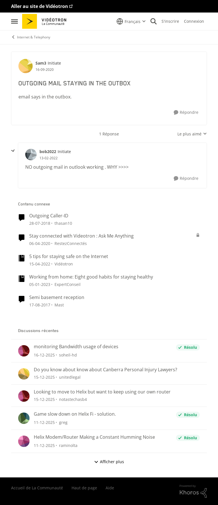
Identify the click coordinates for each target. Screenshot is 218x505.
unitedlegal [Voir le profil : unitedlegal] (70, 377)
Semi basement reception (56, 297)
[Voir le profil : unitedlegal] (24, 374)
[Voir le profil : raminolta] (24, 441)
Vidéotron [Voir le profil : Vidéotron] (63, 264)
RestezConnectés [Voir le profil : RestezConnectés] (70, 243)
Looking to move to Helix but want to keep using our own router (102, 392)
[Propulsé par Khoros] (193, 491)
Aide (110, 487)
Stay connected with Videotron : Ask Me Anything (81, 236)
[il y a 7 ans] (39, 243)
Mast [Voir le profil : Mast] (59, 305)
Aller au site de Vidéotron (39, 6)
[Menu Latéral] (14, 21)
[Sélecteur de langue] (131, 21)
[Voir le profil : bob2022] (31, 154)
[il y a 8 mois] (44, 355)
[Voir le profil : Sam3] (25, 66)
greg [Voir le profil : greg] (63, 422)
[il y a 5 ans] (39, 264)
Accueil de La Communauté (37, 487)
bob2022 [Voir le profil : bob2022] (47, 151)
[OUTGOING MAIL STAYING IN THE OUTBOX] (48, 158)
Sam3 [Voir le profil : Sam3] (40, 63)
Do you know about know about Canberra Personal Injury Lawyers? (105, 370)
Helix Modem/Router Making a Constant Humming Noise (94, 437)
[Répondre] (186, 112)
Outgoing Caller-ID (48, 216)
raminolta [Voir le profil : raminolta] (68, 445)
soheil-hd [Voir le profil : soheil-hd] (68, 355)
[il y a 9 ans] (39, 305)
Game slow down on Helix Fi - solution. (75, 414)
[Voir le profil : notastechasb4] (24, 396)
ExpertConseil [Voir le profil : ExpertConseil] (67, 284)
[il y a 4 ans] (39, 284)
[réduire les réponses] (13, 150)
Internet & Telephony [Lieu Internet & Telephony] (30, 37)
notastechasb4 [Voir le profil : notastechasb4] (73, 399)
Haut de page (84, 487)
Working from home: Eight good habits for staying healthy (91, 277)
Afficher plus (109, 461)
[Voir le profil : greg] (24, 418)
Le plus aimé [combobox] (192, 134)
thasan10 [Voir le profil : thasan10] (63, 223)
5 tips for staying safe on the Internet (68, 256)
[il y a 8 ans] (39, 223)
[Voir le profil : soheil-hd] (24, 350)
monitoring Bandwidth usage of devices (76, 347)
